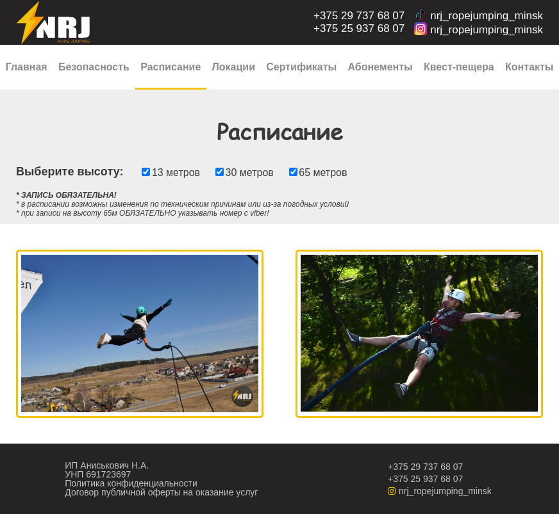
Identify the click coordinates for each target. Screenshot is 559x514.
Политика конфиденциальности (131, 483)
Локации (233, 66)
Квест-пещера (459, 66)
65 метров (323, 172)
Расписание (170, 66)
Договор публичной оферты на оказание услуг (161, 492)
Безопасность (93, 66)
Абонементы (379, 66)
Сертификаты (301, 66)
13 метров (176, 172)
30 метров (250, 172)
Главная (26, 66)
